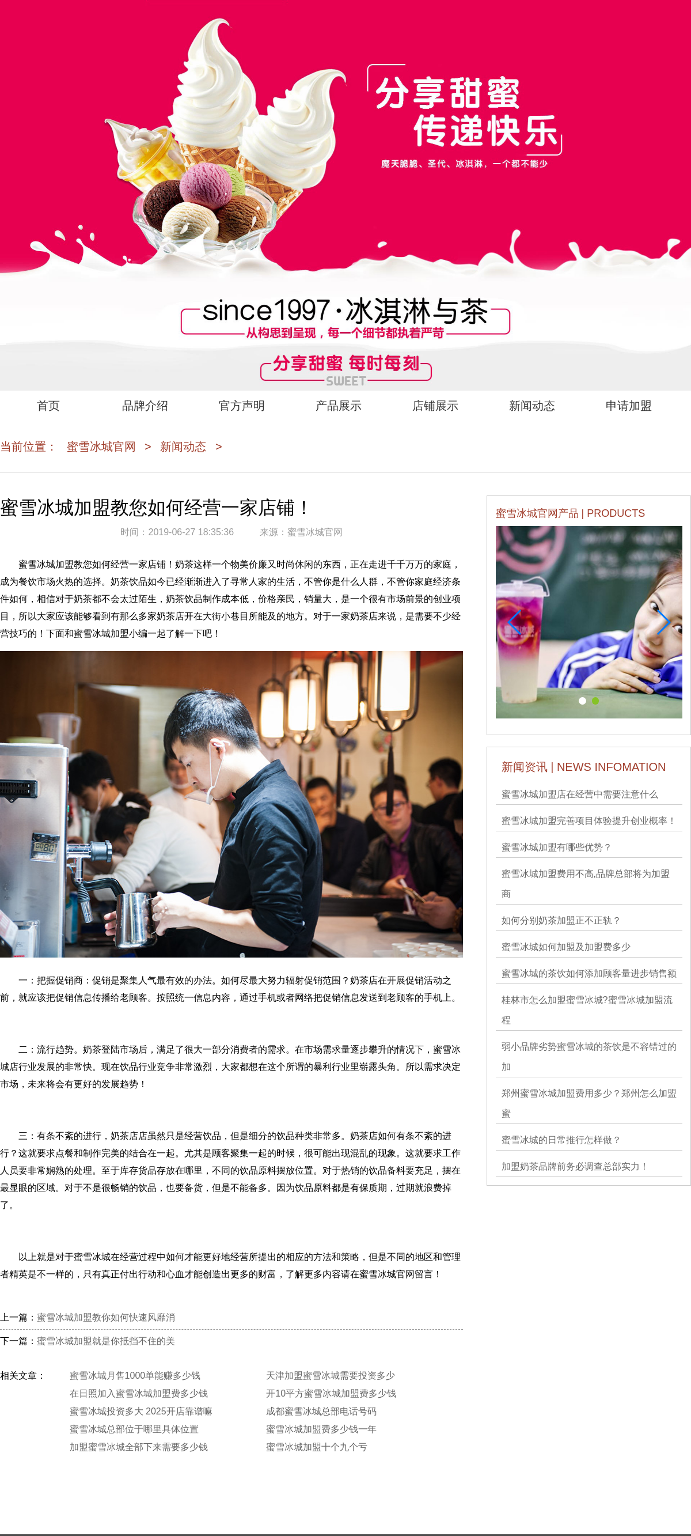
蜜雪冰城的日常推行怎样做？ (561, 1140)
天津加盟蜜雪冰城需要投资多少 (330, 1375)
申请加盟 (629, 405)
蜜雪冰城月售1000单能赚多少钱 (135, 1375)
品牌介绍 (145, 405)
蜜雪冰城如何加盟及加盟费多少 (566, 947)
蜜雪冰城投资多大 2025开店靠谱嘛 (141, 1411)
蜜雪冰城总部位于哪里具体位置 (134, 1429)
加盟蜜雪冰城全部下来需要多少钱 (139, 1447)
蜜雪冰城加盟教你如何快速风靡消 (106, 1317)
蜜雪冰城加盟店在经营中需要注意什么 (580, 794)
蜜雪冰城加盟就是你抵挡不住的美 (106, 1341)
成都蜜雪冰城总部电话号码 (321, 1411)
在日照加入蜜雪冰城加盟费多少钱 (139, 1393)
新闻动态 (532, 405)
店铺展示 (435, 405)
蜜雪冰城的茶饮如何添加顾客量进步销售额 (589, 973)
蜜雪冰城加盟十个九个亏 (316, 1447)
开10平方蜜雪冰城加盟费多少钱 (331, 1393)
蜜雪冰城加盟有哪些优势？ (557, 847)
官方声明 (242, 405)
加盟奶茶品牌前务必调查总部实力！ (575, 1166)
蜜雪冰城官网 (101, 446)
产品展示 (339, 405)
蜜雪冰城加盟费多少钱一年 (321, 1429)
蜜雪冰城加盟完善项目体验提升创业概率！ (589, 821)
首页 (48, 405)
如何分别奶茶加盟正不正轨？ (561, 920)
